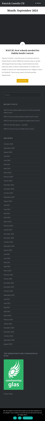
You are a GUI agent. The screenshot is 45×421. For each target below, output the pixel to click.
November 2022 (9, 238)
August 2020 (8, 344)
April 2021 (7, 311)
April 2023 (7, 217)
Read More (22, 81)
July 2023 (7, 205)
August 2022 (8, 250)
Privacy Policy (8, 394)
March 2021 (7, 315)
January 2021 (8, 324)
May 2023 (7, 213)
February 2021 (8, 319)
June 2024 (7, 160)
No (20, 418)
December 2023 (9, 185)
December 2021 (9, 283)
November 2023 (9, 189)
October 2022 (8, 242)
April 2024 (7, 168)
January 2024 (8, 181)
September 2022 (9, 246)
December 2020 (9, 328)
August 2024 (8, 152)
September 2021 (9, 295)
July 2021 (7, 299)
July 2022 (7, 254)
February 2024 (8, 177)
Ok (15, 418)
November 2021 (9, 287)
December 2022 (9, 234)
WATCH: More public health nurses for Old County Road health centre (22, 111)
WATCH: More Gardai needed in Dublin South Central (21, 116)
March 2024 (7, 172)
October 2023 (8, 193)
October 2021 (8, 291)
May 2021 (7, 307)
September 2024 (9, 148)
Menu (39, 3)
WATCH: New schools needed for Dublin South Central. (22, 121)
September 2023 (9, 197)
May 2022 (7, 262)
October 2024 (8, 144)
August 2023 (8, 201)
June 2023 (7, 209)
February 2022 (8, 275)
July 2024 (7, 156)
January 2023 (8, 230)
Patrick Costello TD (13, 3)
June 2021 (7, 303)
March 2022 (7, 271)
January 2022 (8, 279)
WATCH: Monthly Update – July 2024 (15, 125)
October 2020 (8, 336)
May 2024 (7, 164)
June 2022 (7, 258)
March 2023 (7, 222)
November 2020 (9, 332)
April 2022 (7, 266)
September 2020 (9, 340)
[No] (42, 415)
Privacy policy (28, 418)
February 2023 (8, 226)
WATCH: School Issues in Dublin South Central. (19, 129)
